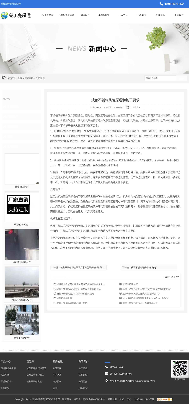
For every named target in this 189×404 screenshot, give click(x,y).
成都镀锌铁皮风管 (35, 375)
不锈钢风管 (103, 15)
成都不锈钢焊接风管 (36, 368)
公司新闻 (40, 78)
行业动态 (12, 116)
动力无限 (150, 399)
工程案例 (141, 15)
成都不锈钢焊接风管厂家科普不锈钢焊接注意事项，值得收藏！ (91, 267)
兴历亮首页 (47, 15)
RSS (122, 399)
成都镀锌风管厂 (21, 224)
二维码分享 (135, 107)
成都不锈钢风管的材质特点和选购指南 (75, 293)
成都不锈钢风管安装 (22, 300)
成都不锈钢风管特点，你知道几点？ (140, 303)
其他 (10, 136)
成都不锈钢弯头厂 (22, 262)
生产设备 (83, 368)
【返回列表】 (169, 277)
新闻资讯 (160, 15)
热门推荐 (12, 146)
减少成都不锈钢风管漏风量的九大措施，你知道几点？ (147, 298)
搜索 (181, 78)
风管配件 (85, 15)
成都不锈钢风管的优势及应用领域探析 (141, 293)
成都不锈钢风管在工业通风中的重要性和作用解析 (146, 289)
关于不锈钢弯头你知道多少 (144, 267)
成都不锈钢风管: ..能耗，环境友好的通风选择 (79, 289)
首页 (20, 78)
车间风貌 (83, 375)
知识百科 (12, 126)
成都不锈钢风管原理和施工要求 (72, 303)
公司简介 (179, 15)
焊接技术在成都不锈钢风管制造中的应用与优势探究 (82, 284)
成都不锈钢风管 (21, 338)
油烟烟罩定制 (21, 187)
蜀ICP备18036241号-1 (94, 399)
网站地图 (112, 399)
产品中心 (122, 15)
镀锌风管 (5, 388)
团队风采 (83, 388)
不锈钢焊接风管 (66, 15)
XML (129, 399)
